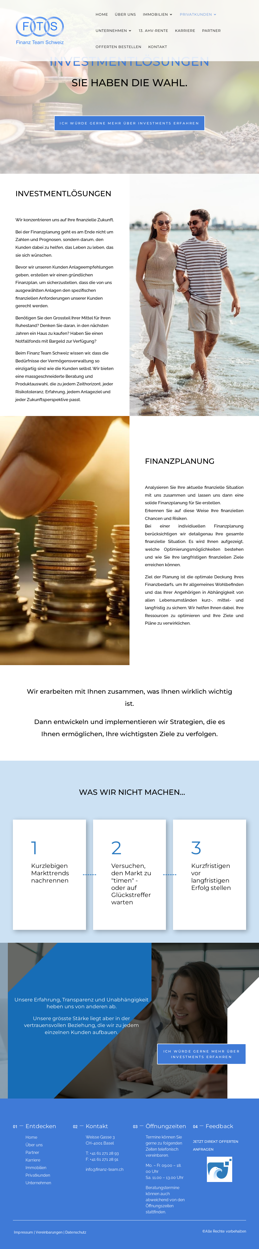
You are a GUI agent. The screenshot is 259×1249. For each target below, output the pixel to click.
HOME (102, 15)
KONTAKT (157, 47)
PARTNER (211, 31)
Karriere (33, 1160)
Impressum (23, 1232)
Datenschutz (75, 1232)
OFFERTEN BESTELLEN (118, 47)
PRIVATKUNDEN (196, 15)
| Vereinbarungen (48, 1232)
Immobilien (36, 1167)
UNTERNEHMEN (111, 31)
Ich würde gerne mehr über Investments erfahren (129, 123)
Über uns (34, 1145)
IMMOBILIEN (155, 15)
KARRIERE (185, 31)
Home (31, 1137)
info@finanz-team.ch (104, 1169)
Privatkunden (38, 1175)
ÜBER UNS (125, 15)
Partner (32, 1152)
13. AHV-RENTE (153, 31)
